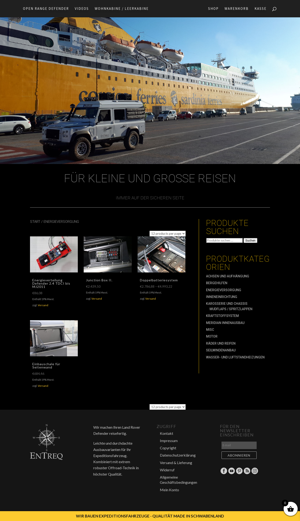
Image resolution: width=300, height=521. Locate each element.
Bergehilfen (216, 283)
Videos (80, 9)
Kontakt (166, 433)
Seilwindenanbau (221, 350)
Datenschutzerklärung (178, 455)
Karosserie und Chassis (227, 303)
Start (35, 222)
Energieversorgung (223, 290)
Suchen (250, 240)
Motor (212, 336)
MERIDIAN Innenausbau (225, 323)
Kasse (262, 9)
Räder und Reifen (221, 343)
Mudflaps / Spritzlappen (231, 309)
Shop (215, 9)
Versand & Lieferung (176, 462)
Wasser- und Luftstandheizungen (235, 357)
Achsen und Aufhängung (227, 276)
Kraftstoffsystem (222, 316)
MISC (210, 329)
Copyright (168, 448)
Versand (43, 305)
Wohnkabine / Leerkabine (120, 9)
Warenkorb (238, 9)
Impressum (169, 440)
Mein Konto (169, 490)
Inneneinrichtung (221, 297)
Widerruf (167, 470)
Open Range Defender (45, 9)
